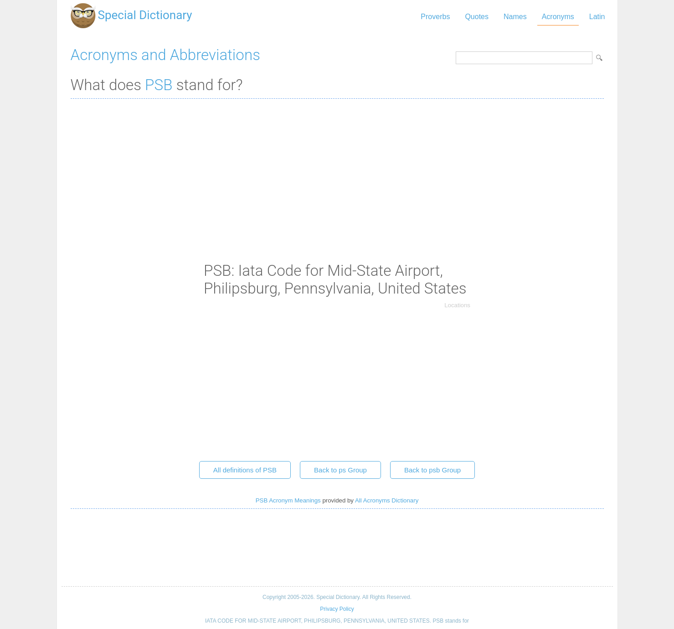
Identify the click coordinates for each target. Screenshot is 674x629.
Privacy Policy (337, 609)
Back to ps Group (340, 470)
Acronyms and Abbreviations (165, 55)
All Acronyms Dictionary (386, 500)
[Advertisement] (337, 171)
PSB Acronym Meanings (288, 500)
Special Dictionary (145, 15)
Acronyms (558, 16)
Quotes (477, 16)
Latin (597, 16)
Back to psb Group (432, 470)
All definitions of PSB (245, 470)
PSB (158, 85)
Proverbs (435, 16)
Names (515, 16)
